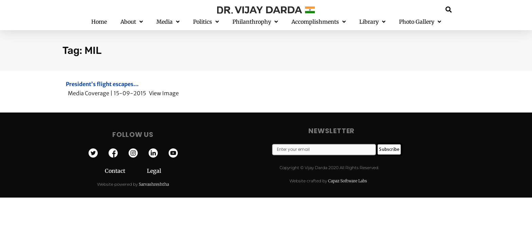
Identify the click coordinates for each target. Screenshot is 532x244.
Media (167, 22)
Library (372, 22)
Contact (126, 170)
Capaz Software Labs (347, 180)
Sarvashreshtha (154, 184)
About (131, 22)
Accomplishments (318, 22)
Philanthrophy (255, 22)
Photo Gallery (420, 22)
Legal (154, 170)
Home (99, 21)
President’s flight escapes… (102, 84)
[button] (448, 9)
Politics (206, 22)
